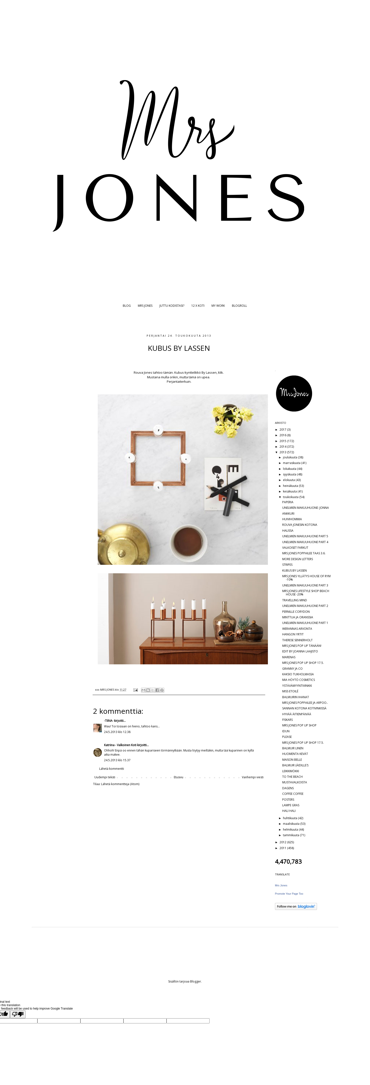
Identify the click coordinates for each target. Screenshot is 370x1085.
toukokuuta (291, 497)
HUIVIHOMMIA (292, 519)
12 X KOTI (197, 306)
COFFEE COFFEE (292, 794)
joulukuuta (290, 457)
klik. (221, 372)
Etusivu (178, 777)
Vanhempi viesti (253, 777)
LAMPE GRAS (290, 805)
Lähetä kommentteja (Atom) (120, 784)
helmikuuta (291, 829)
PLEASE (287, 737)
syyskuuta (290, 474)
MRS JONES (145, 306)
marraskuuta (292, 463)
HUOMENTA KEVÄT (295, 754)
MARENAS (288, 657)
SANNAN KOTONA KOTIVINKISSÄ (304, 708)
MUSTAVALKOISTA (294, 782)
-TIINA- (108, 721)
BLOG (127, 306)
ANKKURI (288, 513)
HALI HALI (289, 811)
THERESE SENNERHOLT (297, 640)
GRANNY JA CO (292, 669)
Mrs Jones (281, 885)
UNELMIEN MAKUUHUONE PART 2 (305, 606)
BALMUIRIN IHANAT (295, 697)
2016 (283, 435)
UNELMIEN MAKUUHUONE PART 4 (305, 542)
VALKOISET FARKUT (295, 548)
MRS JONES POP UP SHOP (299, 725)
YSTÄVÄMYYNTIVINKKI (297, 686)
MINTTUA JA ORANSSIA (297, 617)
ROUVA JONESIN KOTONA (299, 525)
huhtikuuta (290, 818)
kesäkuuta (290, 491)
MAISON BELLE (292, 760)
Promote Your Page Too (289, 893)
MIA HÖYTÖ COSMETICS (298, 680)
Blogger (195, 981)
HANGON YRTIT (293, 634)
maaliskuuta (291, 824)
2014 (283, 447)
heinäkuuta (291, 486)
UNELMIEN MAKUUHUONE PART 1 (305, 623)
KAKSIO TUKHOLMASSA (298, 674)
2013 (283, 452)
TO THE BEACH (292, 777)
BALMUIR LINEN (292, 748)
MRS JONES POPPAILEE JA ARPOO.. (305, 703)
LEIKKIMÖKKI (290, 771)
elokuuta (289, 480)
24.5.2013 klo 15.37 (117, 760)
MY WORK (218, 306)
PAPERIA (287, 502)
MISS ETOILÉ (290, 691)
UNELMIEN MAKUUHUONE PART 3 (305, 585)
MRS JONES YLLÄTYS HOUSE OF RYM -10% (306, 578)
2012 (283, 842)
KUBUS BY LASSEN (294, 570)
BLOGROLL (239, 306)
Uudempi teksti (104, 777)
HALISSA (287, 531)
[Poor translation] (18, 1014)
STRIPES (287, 565)
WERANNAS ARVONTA (297, 629)
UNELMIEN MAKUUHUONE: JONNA (305, 508)
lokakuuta (290, 469)
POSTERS (288, 800)
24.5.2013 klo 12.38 (117, 732)
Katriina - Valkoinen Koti (120, 745)
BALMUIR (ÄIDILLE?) (295, 765)
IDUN (286, 731)
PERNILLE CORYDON (296, 612)
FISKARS (287, 720)
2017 (283, 429)
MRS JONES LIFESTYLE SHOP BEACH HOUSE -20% (305, 592)
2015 (283, 441)
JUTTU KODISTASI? (171, 306)
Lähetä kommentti (111, 769)
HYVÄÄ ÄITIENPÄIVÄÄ (296, 714)
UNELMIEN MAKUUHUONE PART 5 (305, 536)
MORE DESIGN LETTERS (297, 559)
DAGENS (288, 788)
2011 (283, 848)
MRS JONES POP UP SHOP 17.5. (303, 663)
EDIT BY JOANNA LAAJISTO (300, 651)
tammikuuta (291, 835)
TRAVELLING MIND (294, 600)
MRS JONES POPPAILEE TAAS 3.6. (304, 553)
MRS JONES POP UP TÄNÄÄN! (301, 646)
